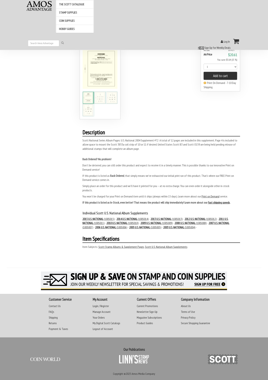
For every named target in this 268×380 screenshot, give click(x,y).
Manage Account (102, 312)
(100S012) (201, 219)
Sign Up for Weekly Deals (214, 48)
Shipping (53, 317)
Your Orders (99, 317)
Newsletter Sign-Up (147, 312)
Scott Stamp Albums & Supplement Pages (121, 247)
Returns (53, 323)
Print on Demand (210, 196)
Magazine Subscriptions (149, 317)
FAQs (51, 312)
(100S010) (122, 223)
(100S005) (145, 227)
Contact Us (55, 306)
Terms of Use (188, 312)
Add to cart (220, 75)
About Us (186, 306)
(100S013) (167, 219)
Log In (225, 41)
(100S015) (98, 219)
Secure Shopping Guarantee (195, 323)
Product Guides (145, 323)
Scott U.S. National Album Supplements (166, 247)
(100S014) (133, 219)
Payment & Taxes (58, 329)
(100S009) (157, 223)
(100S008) (191, 223)
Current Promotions (147, 306)
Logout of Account (103, 329)
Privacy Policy (188, 317)
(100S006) (111, 227)
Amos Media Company (143, 374)
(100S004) (179, 227)
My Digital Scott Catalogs (106, 323)
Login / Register (101, 306)
